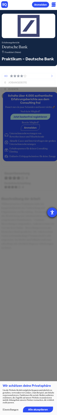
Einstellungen (10, 409)
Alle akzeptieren (38, 409)
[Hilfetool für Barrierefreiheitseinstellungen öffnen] (52, 212)
